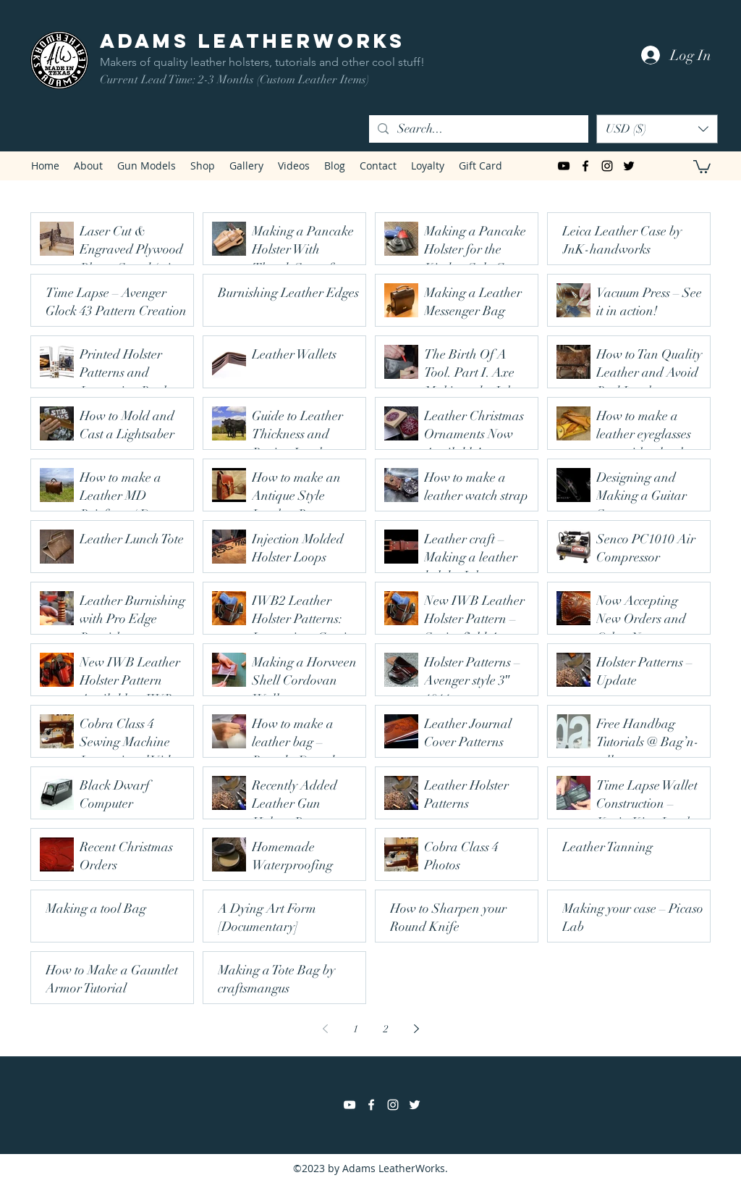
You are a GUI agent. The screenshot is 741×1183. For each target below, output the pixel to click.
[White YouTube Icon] (349, 1105)
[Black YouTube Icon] (563, 166)
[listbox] (657, 128)
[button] (657, 128)
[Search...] (477, 129)
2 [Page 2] (386, 1029)
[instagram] (607, 166)
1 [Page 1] (355, 1029)
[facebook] (585, 166)
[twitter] (629, 166)
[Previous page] (325, 1029)
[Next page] (416, 1029)
